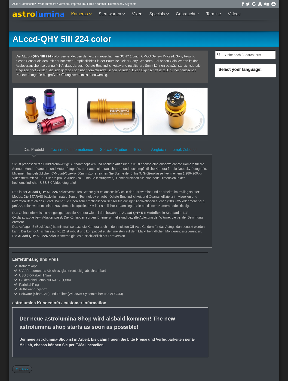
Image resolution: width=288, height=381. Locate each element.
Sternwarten (110, 14)
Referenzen (115, 4)
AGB (15, 4)
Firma (90, 4)
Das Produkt (34, 150)
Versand (63, 4)
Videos (234, 14)
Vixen (137, 14)
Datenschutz (28, 4)
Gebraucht (186, 14)
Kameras (80, 14)
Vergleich (158, 150)
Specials (157, 14)
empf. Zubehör (185, 150)
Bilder (139, 150)
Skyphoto (130, 4)
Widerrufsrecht (47, 4)
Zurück (22, 369)
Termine (213, 14)
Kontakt (101, 4)
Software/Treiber (113, 150)
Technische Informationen (72, 150)
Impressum (78, 4)
